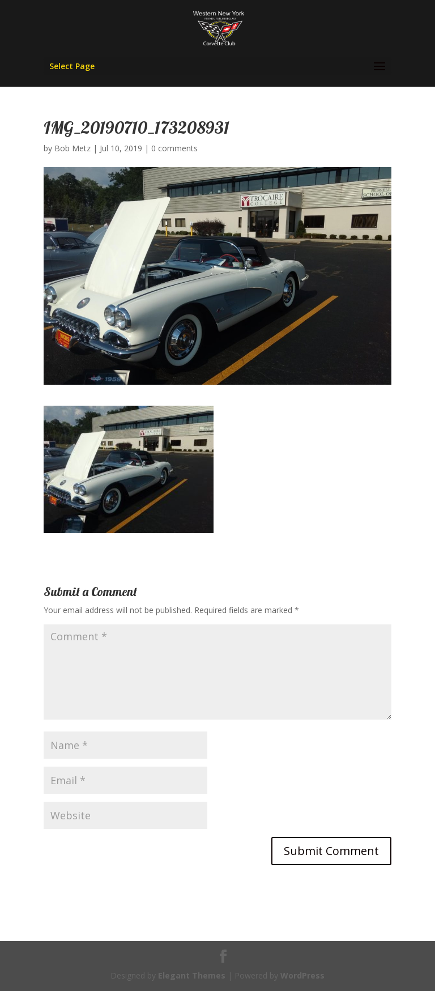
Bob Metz (72, 148)
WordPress (302, 975)
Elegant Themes (191, 975)
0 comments (174, 148)
